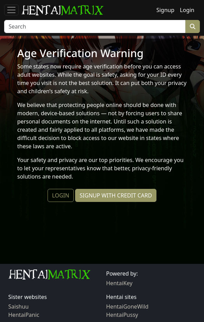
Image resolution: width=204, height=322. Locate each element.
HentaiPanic (23, 315)
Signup (165, 10)
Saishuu (18, 306)
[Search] (94, 26)
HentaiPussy (122, 315)
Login (187, 10)
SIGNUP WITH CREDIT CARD (116, 195)
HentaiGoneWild (127, 306)
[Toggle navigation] (11, 9)
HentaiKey (119, 283)
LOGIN (60, 195)
